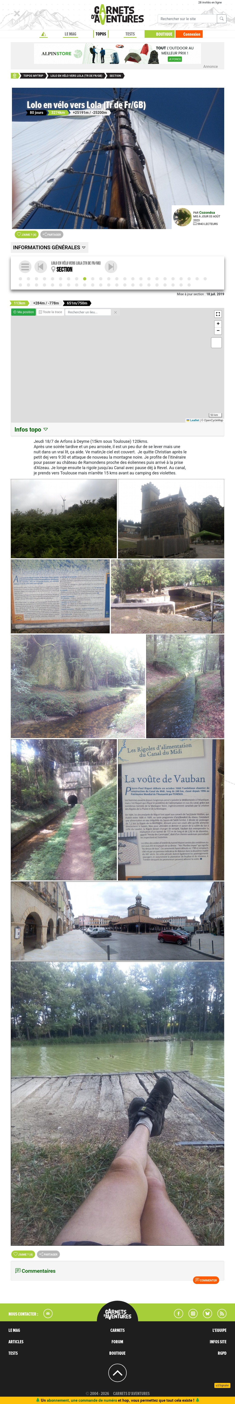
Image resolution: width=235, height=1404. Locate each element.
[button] (218, 314)
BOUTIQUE (164, 34)
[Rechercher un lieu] (88, 312)
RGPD (222, 1353)
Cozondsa (207, 213)
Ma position (23, 312)
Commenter (206, 1280)
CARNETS (117, 1330)
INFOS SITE (218, 1342)
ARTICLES (15, 1342)
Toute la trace (50, 312)
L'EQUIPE (220, 1330)
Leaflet (193, 420)
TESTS (13, 1353)
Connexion (191, 34)
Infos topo (31, 429)
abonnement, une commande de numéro (82, 1400)
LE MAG (14, 1330)
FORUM (117, 1342)
